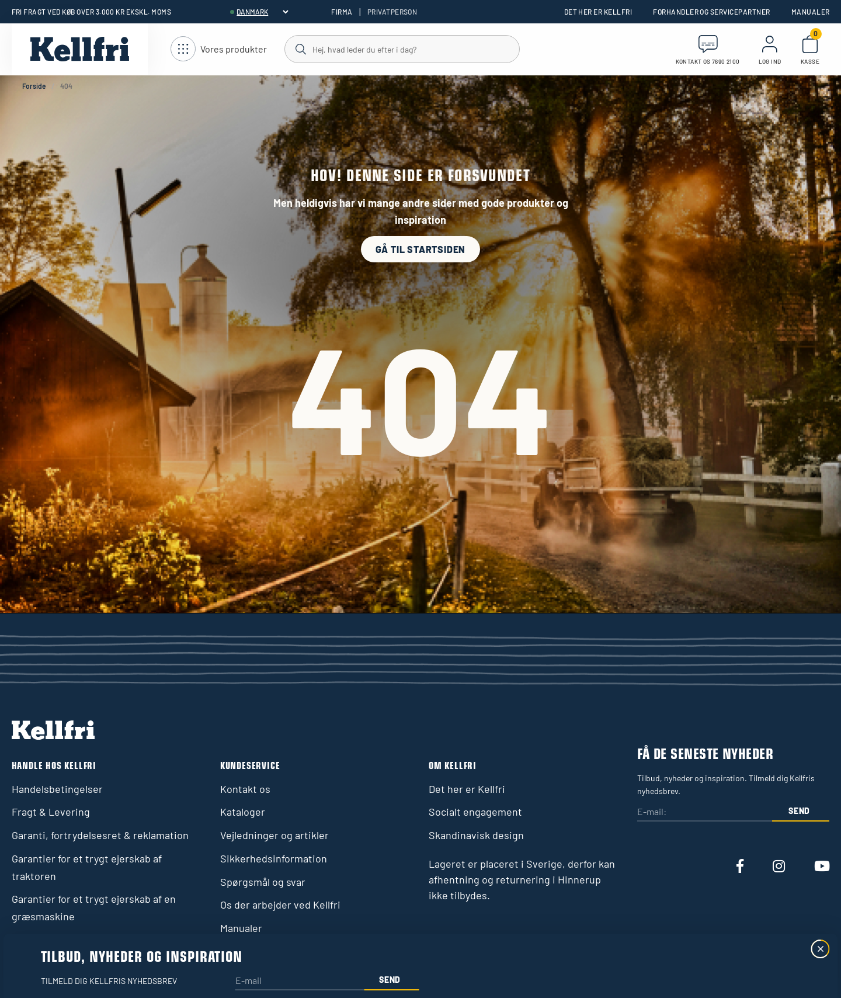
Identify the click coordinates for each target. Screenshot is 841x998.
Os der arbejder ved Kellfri (280, 904)
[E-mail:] (704, 812)
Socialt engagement (475, 811)
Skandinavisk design (476, 835)
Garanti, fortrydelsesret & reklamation (100, 835)
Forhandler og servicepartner (711, 12)
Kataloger (242, 811)
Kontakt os (245, 788)
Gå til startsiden (421, 249)
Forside (34, 86)
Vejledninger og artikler (274, 835)
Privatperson (392, 12)
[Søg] (401, 48)
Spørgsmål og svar (262, 881)
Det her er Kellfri (598, 12)
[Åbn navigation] (219, 49)
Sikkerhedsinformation (273, 858)
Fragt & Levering (51, 811)
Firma (341, 12)
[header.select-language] (262, 12)
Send (799, 811)
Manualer (810, 12)
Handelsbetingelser (57, 788)
